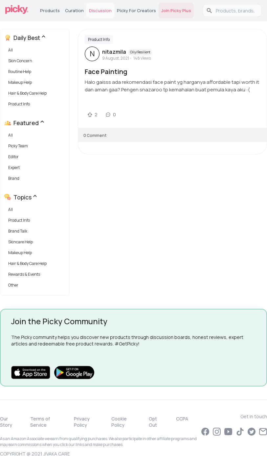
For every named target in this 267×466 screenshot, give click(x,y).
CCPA (182, 419)
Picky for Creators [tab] (136, 10)
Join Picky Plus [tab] (176, 10)
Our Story (6, 422)
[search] (235, 10)
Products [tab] (50, 10)
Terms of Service (40, 422)
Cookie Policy (119, 422)
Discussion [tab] (100, 10)
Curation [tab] (74, 10)
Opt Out (153, 422)
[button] (36, 51)
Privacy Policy (82, 422)
